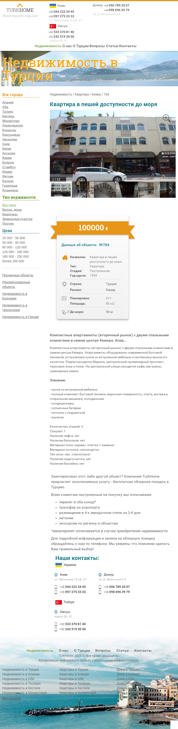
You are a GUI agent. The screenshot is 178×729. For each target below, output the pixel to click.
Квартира (82, 94)
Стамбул (9, 167)
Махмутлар (10, 121)
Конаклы (9, 130)
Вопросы (97, 46)
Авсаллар (9, 139)
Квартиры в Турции (74, 669)
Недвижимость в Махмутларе (24, 693)
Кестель (8, 116)
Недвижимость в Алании (20, 674)
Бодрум (8, 162)
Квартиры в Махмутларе (78, 693)
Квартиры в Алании (74, 674)
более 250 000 (13, 261)
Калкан (8, 181)
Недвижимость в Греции (20, 317)
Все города (12, 94)
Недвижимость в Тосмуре (21, 683)
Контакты (128, 46)
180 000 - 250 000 (15, 256)
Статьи (112, 46)
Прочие (8, 223)
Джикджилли (12, 125)
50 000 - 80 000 (13, 242)
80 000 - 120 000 (14, 247)
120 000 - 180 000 (15, 252)
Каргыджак (11, 134)
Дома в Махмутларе (132, 693)
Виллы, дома (12, 209)
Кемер (7, 158)
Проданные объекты (17, 275)
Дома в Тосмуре (129, 683)
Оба (5, 107)
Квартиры (10, 214)
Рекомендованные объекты (16, 284)
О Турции (81, 46)
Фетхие (7, 176)
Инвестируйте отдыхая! (20, 16)
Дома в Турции (128, 669)
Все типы (9, 205)
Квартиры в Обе (72, 679)
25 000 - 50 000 (13, 238)
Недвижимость (48, 46)
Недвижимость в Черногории (14, 307)
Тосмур (7, 111)
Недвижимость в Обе (18, 679)
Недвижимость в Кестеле (21, 688)
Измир (7, 171)
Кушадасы (10, 190)
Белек (6, 148)
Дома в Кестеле (129, 688)
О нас (67, 46)
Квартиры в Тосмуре (75, 683)
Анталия (8, 153)
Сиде (6, 144)
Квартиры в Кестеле (75, 688)
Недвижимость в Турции (20, 669)
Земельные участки (17, 219)
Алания (8, 102)
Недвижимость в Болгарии (14, 296)
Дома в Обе (126, 679)
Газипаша (9, 185)
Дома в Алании (128, 674)
